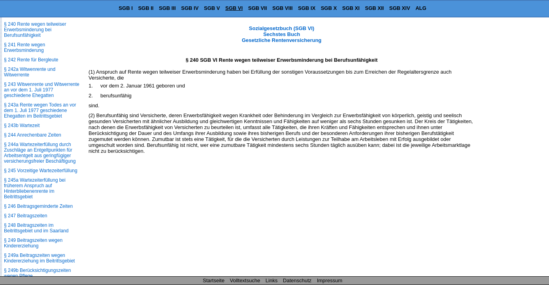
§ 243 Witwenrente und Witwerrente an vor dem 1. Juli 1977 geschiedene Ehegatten (41, 90)
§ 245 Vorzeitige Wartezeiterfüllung (40, 170)
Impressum (329, 280)
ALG (420, 8)
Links (271, 280)
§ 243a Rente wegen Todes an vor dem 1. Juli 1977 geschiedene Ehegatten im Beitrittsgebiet (40, 110)
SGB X (329, 8)
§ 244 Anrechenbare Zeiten (32, 135)
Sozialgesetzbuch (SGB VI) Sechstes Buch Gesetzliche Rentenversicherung (282, 34)
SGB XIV (399, 8)
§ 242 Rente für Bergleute (31, 60)
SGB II (145, 8)
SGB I (125, 8)
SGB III (167, 8)
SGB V (212, 8)
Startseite (214, 280)
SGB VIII (282, 8)
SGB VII (257, 8)
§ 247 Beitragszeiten (25, 215)
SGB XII (374, 8)
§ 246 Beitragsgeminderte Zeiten (38, 206)
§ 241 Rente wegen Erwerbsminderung (24, 47)
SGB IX (306, 8)
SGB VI (234, 8)
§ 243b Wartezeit (22, 125)
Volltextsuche (245, 280)
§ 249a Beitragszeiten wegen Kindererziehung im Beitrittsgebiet (39, 258)
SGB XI (351, 8)
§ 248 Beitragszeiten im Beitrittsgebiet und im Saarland (36, 228)
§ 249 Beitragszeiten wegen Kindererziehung (33, 243)
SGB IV (189, 8)
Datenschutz (297, 280)
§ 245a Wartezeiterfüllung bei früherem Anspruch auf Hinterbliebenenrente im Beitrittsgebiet (35, 188)
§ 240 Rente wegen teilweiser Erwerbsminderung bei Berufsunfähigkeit (35, 29)
